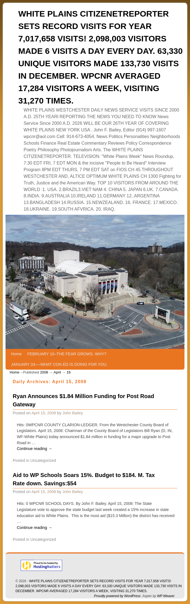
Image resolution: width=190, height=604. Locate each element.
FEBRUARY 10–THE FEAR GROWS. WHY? (67, 354)
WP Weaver (166, 596)
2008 (44, 372)
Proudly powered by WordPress (117, 596)
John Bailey (72, 413)
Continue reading (34, 448)
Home (16, 354)
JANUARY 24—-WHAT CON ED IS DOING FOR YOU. (59, 364)
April (57, 372)
